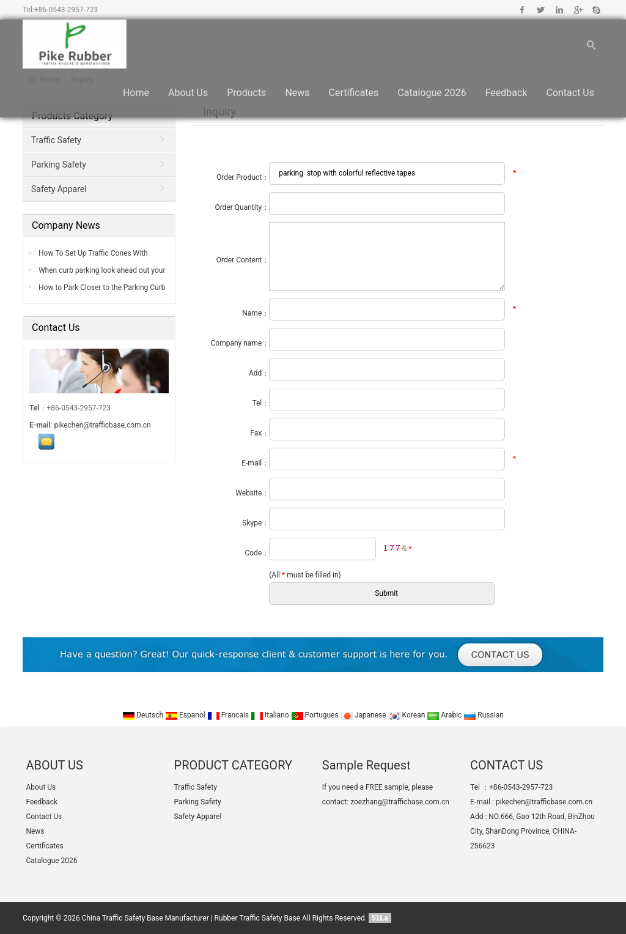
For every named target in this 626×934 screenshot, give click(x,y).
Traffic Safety (56, 140)
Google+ (577, 10)
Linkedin (559, 10)
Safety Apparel (59, 189)
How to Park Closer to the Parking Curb (101, 287)
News (297, 92)
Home (136, 92)
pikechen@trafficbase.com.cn (102, 425)
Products (246, 92)
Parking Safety (58, 164)
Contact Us (570, 92)
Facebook (522, 10)
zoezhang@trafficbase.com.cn (399, 802)
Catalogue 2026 (431, 92)
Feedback (506, 92)
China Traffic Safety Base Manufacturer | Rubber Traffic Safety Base (191, 918)
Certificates (354, 92)
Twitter (540, 10)
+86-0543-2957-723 (66, 10)
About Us (188, 92)
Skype (595, 10)
